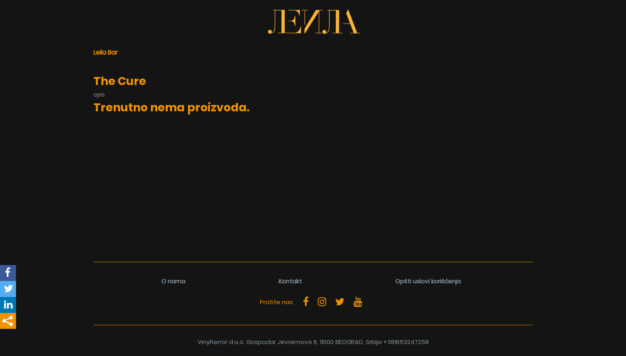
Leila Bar (105, 52)
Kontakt (290, 281)
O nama (173, 281)
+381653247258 (406, 342)
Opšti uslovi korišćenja (428, 281)
